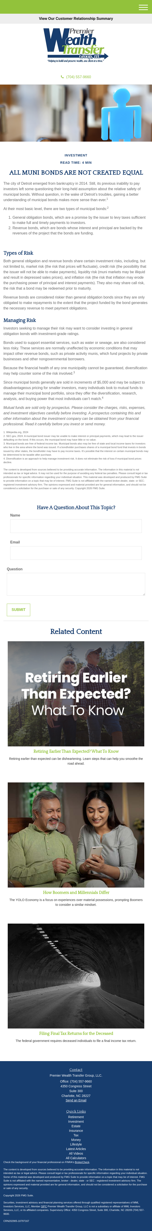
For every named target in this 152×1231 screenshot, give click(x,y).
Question (14, 569)
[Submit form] (18, 610)
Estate (76, 1126)
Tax (76, 1135)
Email (15, 542)
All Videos (76, 1153)
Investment (76, 1121)
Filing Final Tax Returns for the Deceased (76, 1033)
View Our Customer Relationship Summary (76, 19)
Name (15, 515)
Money (76, 1140)
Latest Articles (76, 1149)
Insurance (76, 1130)
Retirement (76, 1117)
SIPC (44, 1206)
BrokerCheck (82, 1162)
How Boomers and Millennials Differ (76, 893)
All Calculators (76, 1158)
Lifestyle (76, 1144)
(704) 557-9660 (76, 77)
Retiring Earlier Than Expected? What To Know (76, 751)
